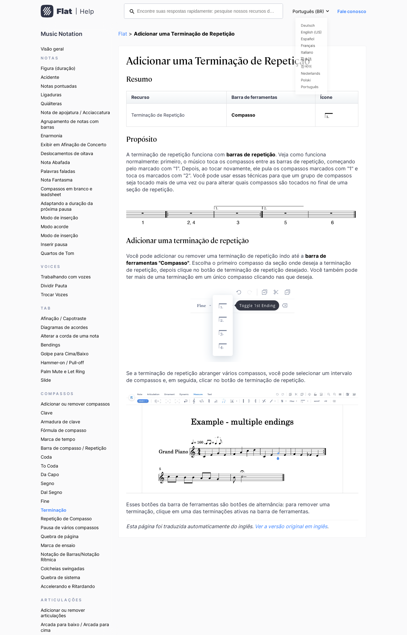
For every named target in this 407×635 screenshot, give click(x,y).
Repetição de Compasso (66, 518)
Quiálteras (51, 103)
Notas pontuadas (59, 86)
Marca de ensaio (58, 545)
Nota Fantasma (56, 179)
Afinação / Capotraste (63, 318)
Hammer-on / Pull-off (62, 362)
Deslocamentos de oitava (67, 153)
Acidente (50, 77)
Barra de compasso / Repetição (73, 448)
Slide (46, 380)
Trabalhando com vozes (66, 276)
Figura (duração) (58, 68)
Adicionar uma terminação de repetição (187, 240)
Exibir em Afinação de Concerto (73, 144)
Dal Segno (51, 492)
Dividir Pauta (54, 285)
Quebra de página (60, 536)
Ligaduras (51, 94)
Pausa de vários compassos (70, 527)
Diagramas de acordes (64, 327)
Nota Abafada (55, 162)
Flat (122, 34)
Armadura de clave (60, 421)
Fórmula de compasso (63, 430)
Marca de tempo (58, 439)
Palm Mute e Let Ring (63, 371)
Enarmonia (51, 135)
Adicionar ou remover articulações (63, 612)
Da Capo (50, 474)
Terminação (53, 510)
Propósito (141, 138)
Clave (46, 412)
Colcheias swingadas (62, 568)
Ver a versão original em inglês (291, 526)
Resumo (139, 78)
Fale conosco (351, 11)
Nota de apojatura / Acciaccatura (75, 112)
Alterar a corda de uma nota (70, 335)
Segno (47, 483)
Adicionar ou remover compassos (75, 403)
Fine (45, 501)
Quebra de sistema (60, 577)
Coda (46, 457)
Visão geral (52, 48)
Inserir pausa (54, 244)
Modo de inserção (59, 217)
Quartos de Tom (57, 253)
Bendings (50, 344)
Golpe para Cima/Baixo (64, 353)
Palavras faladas (58, 171)
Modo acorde (54, 226)
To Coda (49, 465)
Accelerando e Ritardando (68, 586)
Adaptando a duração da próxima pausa (67, 206)
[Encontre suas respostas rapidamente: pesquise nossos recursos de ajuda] (203, 11)
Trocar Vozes (54, 294)
